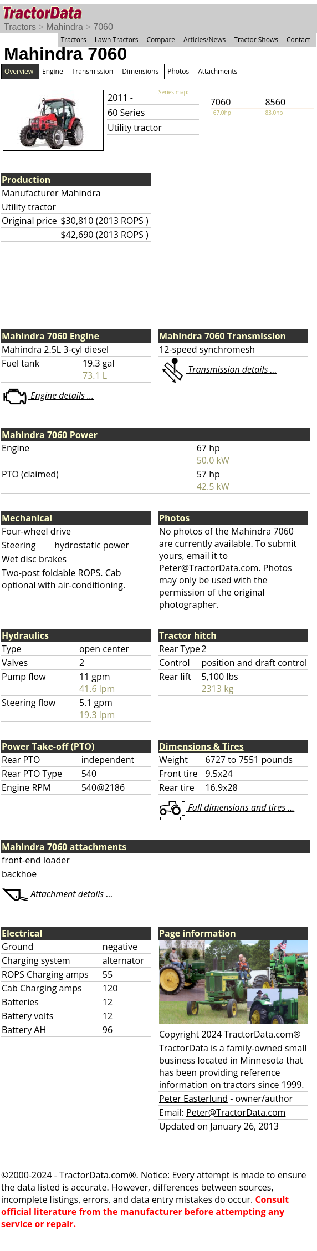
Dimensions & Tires (201, 746)
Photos (178, 71)
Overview (18, 71)
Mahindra (64, 27)
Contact (298, 39)
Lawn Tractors (117, 39)
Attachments (217, 71)
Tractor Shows (256, 39)
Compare (160, 39)
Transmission (92, 71)
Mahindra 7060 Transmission (222, 336)
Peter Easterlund (193, 1098)
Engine (52, 71)
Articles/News (204, 39)
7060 (103, 27)
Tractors (20, 27)
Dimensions (140, 71)
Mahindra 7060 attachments (64, 847)
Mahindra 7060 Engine (50, 336)
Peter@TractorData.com (208, 568)
